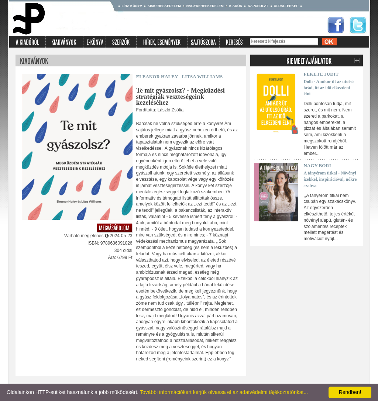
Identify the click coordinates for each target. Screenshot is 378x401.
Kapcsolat (258, 6)
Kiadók (236, 6)
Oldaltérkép (286, 6)
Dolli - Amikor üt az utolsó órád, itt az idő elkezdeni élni (329, 88)
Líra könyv (132, 6)
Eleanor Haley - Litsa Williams (179, 76)
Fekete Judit (321, 74)
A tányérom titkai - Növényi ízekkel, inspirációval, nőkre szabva (330, 179)
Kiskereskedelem (164, 6)
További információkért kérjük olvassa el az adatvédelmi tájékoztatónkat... (224, 392)
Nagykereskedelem (205, 6)
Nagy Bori (317, 165)
